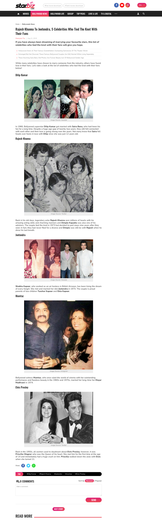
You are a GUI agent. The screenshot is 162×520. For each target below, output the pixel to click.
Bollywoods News (28, 24)
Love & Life (93, 13)
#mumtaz (68, 474)
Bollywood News (39, 13)
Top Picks (81, 13)
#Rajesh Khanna (45, 474)
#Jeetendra (58, 474)
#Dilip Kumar (31, 474)
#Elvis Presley (80, 474)
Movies (26, 13)
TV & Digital (106, 13)
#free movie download (53, 6)
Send (93, 500)
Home (18, 24)
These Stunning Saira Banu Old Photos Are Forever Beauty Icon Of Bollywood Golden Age (51, 58)
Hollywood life (57, 13)
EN (140, 5)
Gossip (70, 13)
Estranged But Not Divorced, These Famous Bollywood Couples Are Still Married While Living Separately (56, 54)
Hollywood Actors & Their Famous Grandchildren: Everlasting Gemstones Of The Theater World (52, 51)
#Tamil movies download (74, 6)
